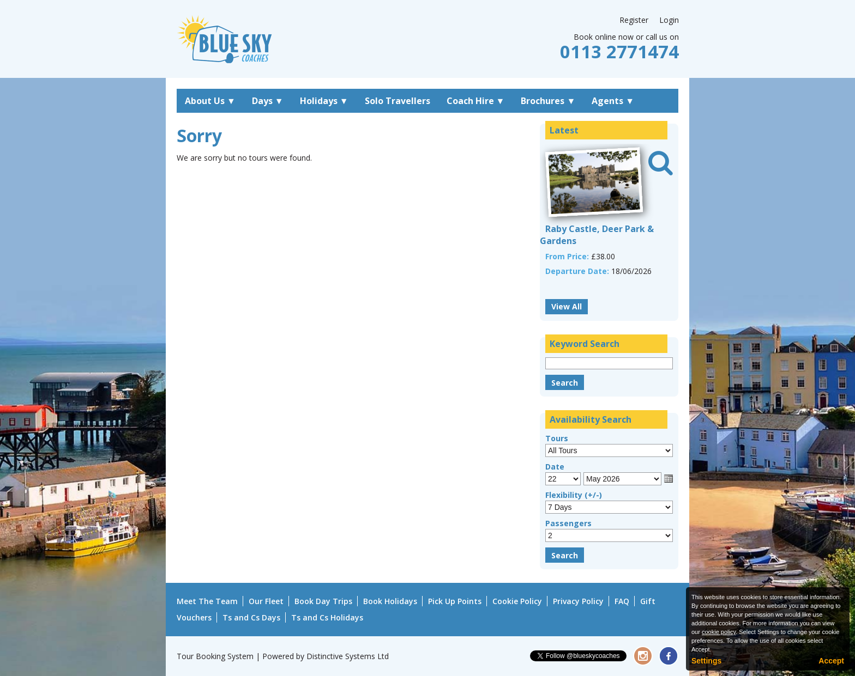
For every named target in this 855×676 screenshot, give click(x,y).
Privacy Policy (578, 601)
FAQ (622, 601)
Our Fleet (266, 601)
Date (554, 466)
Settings (706, 660)
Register (633, 20)
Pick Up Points (454, 601)
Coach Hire (476, 101)
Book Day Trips (323, 601)
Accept (831, 660)
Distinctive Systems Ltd (347, 656)
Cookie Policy (517, 601)
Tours (556, 438)
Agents (613, 101)
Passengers (568, 523)
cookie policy (719, 632)
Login (669, 20)
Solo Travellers (397, 101)
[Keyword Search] (609, 363)
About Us (210, 101)
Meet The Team (207, 601)
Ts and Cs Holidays (327, 617)
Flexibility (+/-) (573, 495)
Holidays (324, 101)
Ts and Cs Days (251, 617)
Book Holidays (390, 601)
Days (268, 101)
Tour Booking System (215, 656)
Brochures (548, 101)
